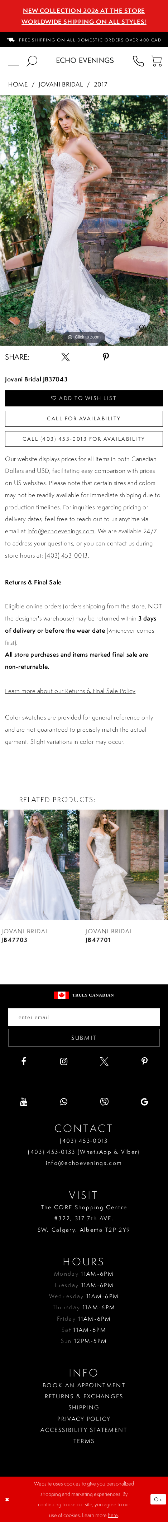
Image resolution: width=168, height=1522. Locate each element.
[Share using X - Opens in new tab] (65, 357)
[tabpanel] (84, 220)
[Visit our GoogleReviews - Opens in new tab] (144, 1102)
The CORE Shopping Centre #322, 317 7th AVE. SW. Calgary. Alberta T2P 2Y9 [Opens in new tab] (84, 1218)
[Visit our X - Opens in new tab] (104, 1061)
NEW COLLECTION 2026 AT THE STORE (84, 10)
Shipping (84, 1407)
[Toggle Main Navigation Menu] (14, 60)
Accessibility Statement (83, 1430)
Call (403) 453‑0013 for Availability (84, 439)
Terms (84, 1441)
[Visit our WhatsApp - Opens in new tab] (63, 1102)
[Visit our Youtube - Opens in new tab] (23, 1102)
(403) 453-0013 (66, 555)
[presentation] (42, 865)
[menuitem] (84, 39)
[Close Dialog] (8, 1499)
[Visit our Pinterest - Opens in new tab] (144, 1061)
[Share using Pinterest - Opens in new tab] (106, 357)
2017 (100, 84)
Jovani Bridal (61, 84)
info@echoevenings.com (61, 531)
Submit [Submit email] (84, 1038)
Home (18, 84)
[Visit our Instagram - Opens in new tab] (63, 1061)
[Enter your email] (84, 1017)
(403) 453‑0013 (84, 1141)
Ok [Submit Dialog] (158, 1499)
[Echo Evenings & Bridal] (85, 60)
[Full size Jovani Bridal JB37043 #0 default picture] (84, 220)
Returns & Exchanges (84, 1396)
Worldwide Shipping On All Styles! (84, 22)
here (113, 1515)
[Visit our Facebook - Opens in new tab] (23, 1061)
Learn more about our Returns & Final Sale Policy (70, 691)
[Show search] (32, 60)
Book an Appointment (84, 1385)
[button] (156, 60)
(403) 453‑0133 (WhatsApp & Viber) (84, 1152)
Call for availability (84, 418)
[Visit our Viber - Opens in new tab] (104, 1102)
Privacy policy (83, 1419)
